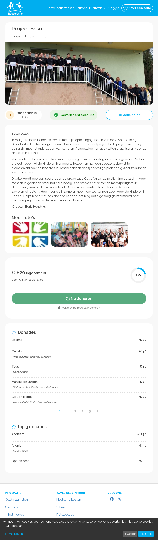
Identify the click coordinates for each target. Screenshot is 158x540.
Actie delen (129, 115)
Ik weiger (130, 533)
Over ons (11, 507)
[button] (97, 8)
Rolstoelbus (65, 515)
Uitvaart (62, 507)
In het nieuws (14, 515)
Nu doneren (79, 298)
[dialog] (79, 529)
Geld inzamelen (16, 499)
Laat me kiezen (13, 533)
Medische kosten (68, 499)
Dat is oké (145, 533)
